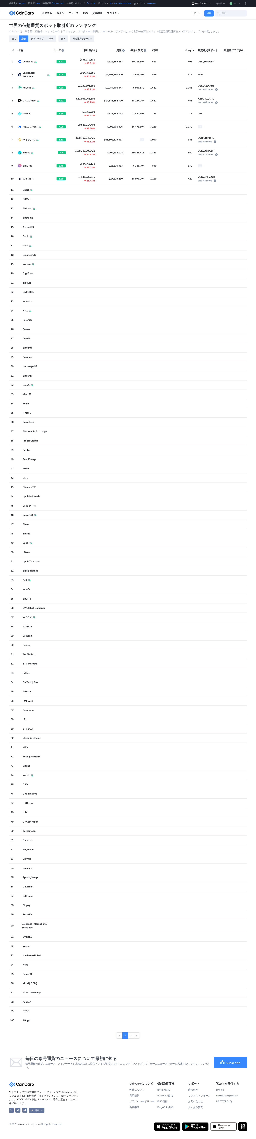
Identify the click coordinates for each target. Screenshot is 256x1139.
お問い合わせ (195, 1101)
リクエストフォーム (199, 1095)
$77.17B (91, 3)
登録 (209, 13)
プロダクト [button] (113, 13)
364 (38, 3)
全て (14, 38)
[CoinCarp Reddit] (24, 1110)
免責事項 (134, 1107)
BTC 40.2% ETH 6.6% (120, 3)
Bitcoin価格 (163, 1089)
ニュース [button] (74, 13)
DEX (51, 38)
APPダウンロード (201, 3)
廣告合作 (193, 1089)
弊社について (136, 1089)
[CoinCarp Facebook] (17, 1110)
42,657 (22, 3)
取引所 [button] (60, 13)
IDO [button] (85, 13)
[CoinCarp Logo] (22, 13)
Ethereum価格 (165, 1095)
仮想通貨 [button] (47, 13)
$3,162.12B (57, 3)
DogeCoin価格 (165, 1107)
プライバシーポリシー (141, 1101)
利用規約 (134, 1095)
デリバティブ (37, 38)
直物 (23, 38)
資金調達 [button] (97, 13)
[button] (220, 3)
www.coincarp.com (29, 1124)
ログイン (195, 13)
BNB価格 (162, 1101)
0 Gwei (151, 3)
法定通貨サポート (81, 38)
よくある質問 (195, 1107)
